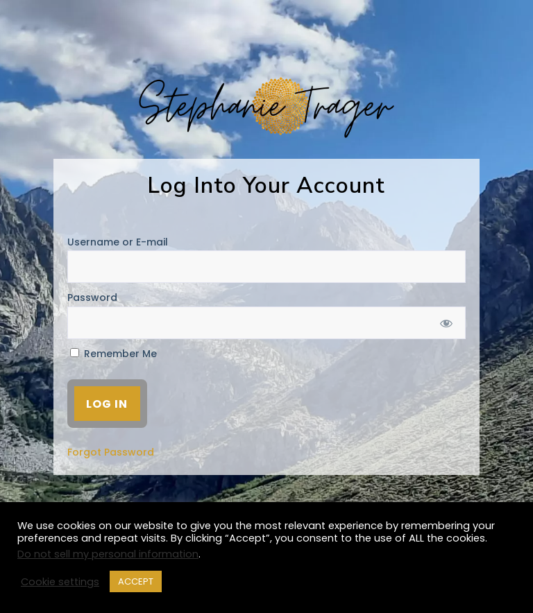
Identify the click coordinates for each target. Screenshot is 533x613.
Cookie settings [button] (60, 582)
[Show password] (446, 322)
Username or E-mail (117, 242)
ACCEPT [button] (135, 581)
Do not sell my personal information (107, 554)
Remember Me (113, 354)
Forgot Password (110, 452)
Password (92, 297)
